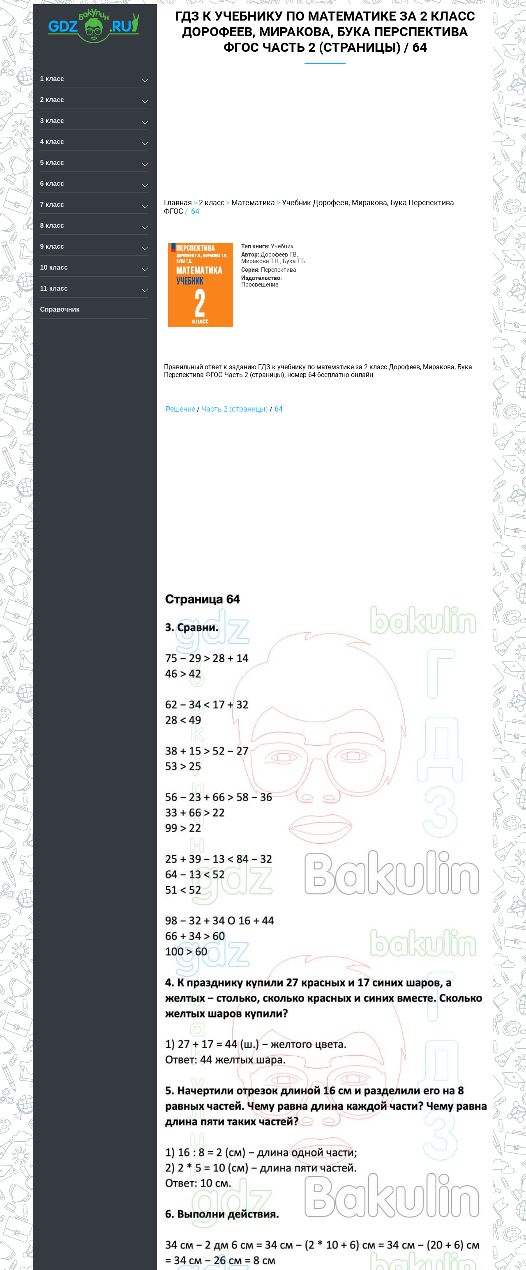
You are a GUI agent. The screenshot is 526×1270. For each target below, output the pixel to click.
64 (195, 211)
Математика (253, 202)
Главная (178, 202)
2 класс (211, 202)
